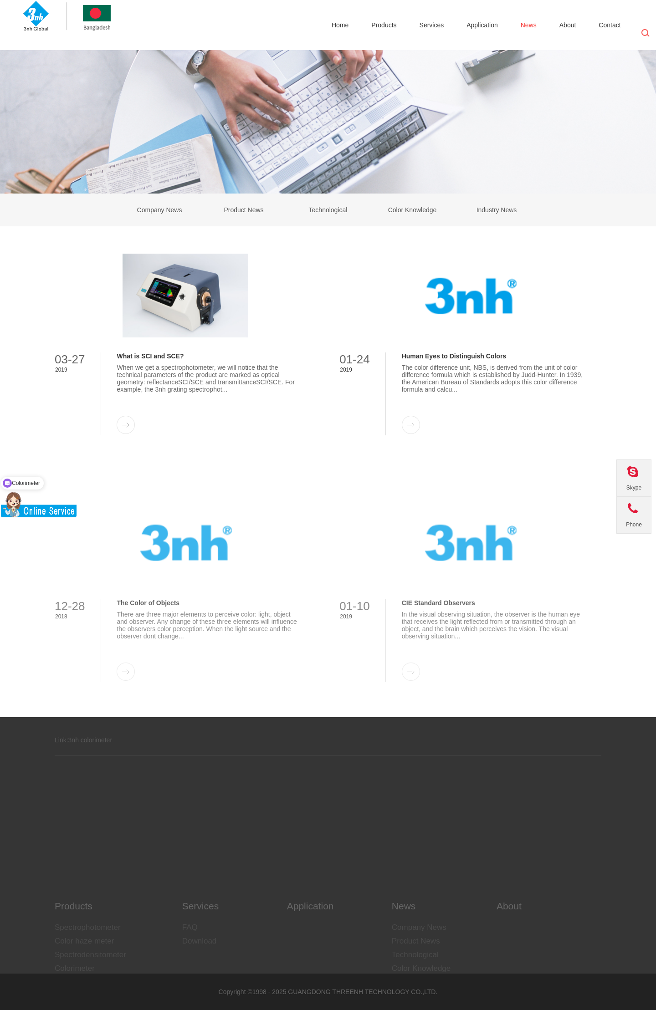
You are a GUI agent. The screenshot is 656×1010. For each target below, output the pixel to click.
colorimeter (96, 749)
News (529, 25)
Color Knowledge (412, 210)
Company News (159, 210)
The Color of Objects (148, 655)
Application (482, 25)
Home (340, 25)
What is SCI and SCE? (150, 356)
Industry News (497, 210)
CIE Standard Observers (438, 655)
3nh (73, 749)
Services (432, 25)
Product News (243, 210)
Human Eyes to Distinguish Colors (454, 356)
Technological (328, 210)
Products (383, 25)
